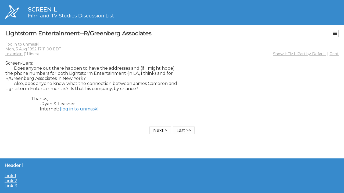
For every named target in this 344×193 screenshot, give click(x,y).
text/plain (14, 53)
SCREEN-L (42, 9)
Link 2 (11, 180)
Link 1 (10, 175)
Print (334, 53)
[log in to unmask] (22, 44)
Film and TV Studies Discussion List (71, 16)
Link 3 (11, 185)
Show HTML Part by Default (299, 53)
